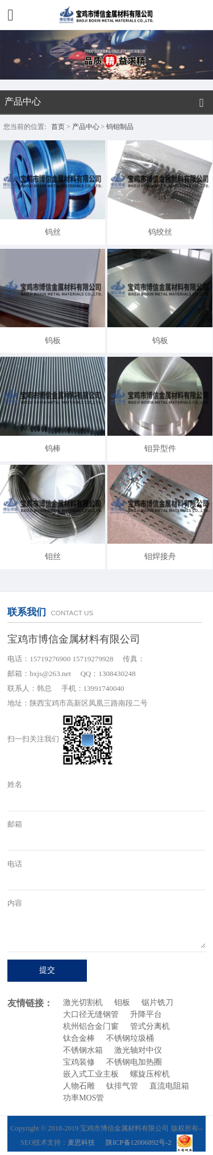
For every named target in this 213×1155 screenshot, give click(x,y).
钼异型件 (160, 448)
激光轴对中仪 (138, 1050)
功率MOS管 (83, 1098)
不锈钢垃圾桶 (130, 1038)
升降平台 (146, 1014)
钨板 (53, 340)
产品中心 (85, 127)
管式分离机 (150, 1026)
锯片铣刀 (157, 1002)
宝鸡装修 (79, 1062)
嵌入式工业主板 (91, 1074)
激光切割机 (83, 1002)
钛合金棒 (79, 1038)
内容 (14, 903)
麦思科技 (81, 1142)
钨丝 (53, 231)
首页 (58, 127)
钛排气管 (122, 1086)
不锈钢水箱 (83, 1050)
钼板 (122, 1002)
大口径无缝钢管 (91, 1014)
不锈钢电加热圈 (134, 1062)
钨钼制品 (119, 127)
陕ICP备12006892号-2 (139, 1142)
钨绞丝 (160, 231)
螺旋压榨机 (150, 1074)
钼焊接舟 (160, 556)
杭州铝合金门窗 (91, 1026)
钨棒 (53, 448)
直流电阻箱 (169, 1086)
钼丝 (53, 556)
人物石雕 (79, 1086)
